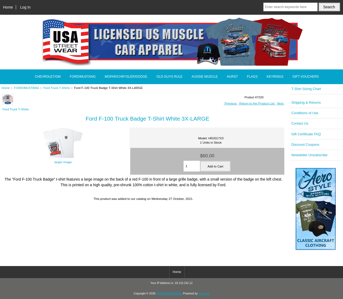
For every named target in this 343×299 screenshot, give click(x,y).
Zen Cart (204, 293)
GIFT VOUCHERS (305, 77)
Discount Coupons (305, 145)
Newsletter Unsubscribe (309, 155)
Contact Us (299, 123)
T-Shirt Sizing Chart (306, 89)
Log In (25, 7)
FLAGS (252, 77)
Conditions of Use (304, 113)
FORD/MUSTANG (26, 87)
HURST (232, 77)
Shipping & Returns (306, 102)
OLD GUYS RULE (169, 77)
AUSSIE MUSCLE (205, 77)
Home (8, 7)
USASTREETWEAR (168, 293)
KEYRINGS (275, 77)
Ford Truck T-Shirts (56, 87)
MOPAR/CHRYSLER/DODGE (126, 77)
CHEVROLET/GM (48, 77)
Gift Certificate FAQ (306, 134)
